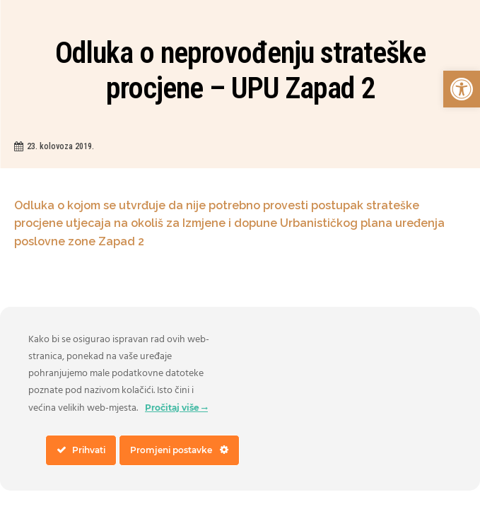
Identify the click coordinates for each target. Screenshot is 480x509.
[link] (461, 89)
